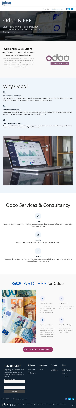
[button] (72, 3)
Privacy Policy (72, 404)
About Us (65, 373)
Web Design (31, 369)
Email (5, 385)
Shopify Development (32, 372)
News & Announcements (67, 370)
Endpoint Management (54, 370)
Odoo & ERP (43, 369)
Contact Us (65, 376)
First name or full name (10, 379)
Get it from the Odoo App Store (38, 349)
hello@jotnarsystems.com (57, 9)
